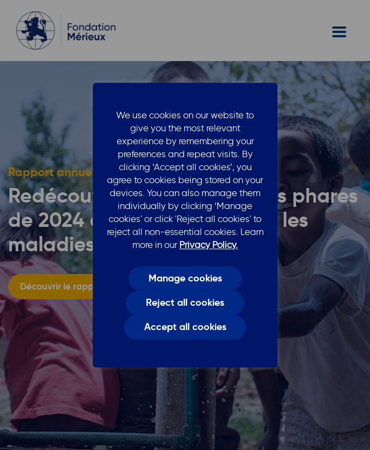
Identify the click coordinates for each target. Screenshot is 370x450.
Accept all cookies (185, 327)
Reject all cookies (185, 303)
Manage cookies (185, 278)
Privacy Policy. (208, 244)
